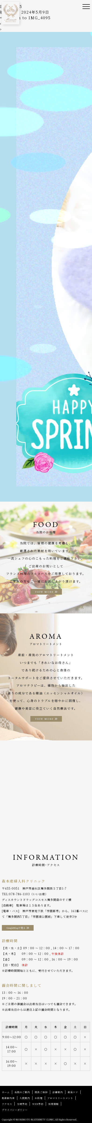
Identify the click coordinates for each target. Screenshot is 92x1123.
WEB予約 (37, 1104)
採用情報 (53, 1104)
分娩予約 (22, 1104)
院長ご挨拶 (41, 1092)
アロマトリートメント (60, 1098)
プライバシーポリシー (15, 1109)
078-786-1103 (19, 894)
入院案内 (25, 1098)
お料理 (38, 1098)
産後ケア (73, 1092)
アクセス (7, 1104)
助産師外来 (8, 1098)
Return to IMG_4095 (25, 17)
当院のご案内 (22, 1092)
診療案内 (58, 1092)
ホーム (6, 1092)
